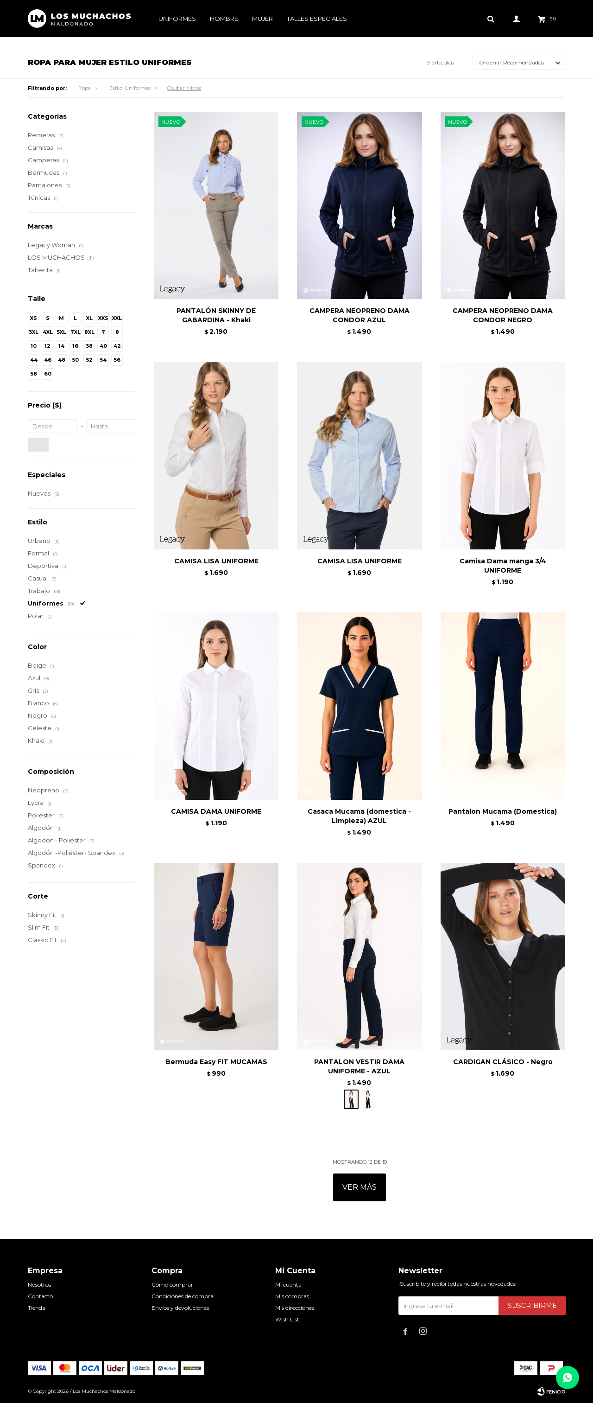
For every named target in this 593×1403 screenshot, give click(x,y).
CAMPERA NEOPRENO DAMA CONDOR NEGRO (503, 315)
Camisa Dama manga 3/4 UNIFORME (503, 565)
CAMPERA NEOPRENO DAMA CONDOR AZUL (359, 315)
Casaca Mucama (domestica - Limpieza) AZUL (359, 816)
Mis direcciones (294, 1307)
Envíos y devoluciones (180, 1307)
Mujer (262, 18)
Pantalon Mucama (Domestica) (502, 811)
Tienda (36, 1307)
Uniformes (177, 18)
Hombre (224, 18)
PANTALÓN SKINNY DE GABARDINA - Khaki (216, 315)
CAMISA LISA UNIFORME (216, 561)
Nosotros (39, 1284)
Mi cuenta (288, 1284)
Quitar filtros (184, 87)
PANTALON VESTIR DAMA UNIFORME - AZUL (359, 1066)
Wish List (287, 1319)
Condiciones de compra (182, 1296)
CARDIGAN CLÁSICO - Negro (503, 1062)
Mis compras (292, 1296)
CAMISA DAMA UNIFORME (216, 811)
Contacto (40, 1296)
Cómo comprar (172, 1284)
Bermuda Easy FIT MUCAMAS (216, 1062)
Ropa (84, 88)
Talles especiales (317, 18)
